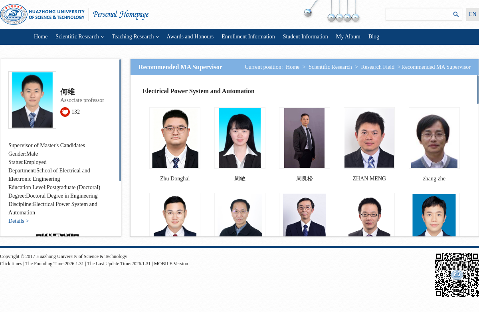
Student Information (305, 37)
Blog (373, 37)
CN (472, 14)
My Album (348, 37)
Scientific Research (79, 37)
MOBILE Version (171, 263)
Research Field (378, 67)
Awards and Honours (190, 37)
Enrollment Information (248, 37)
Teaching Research (135, 37)
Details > (18, 221)
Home (41, 37)
